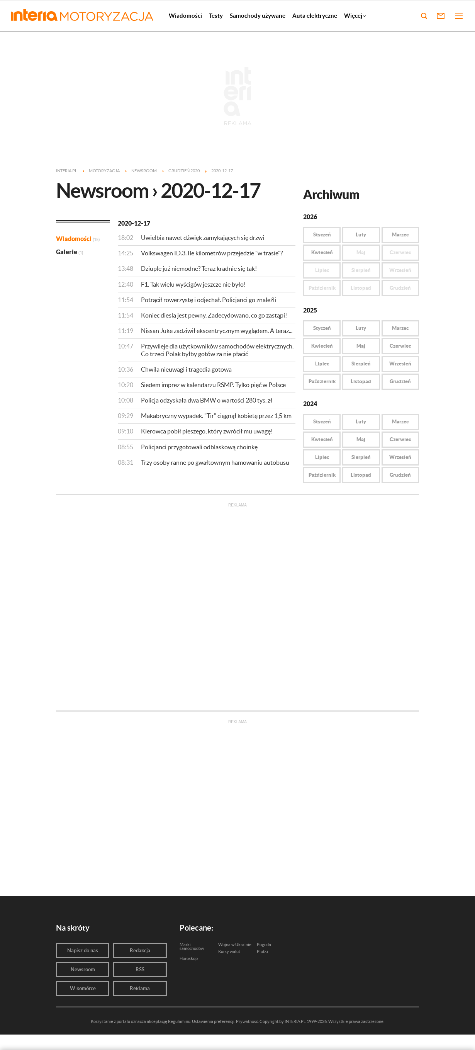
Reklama (140, 988)
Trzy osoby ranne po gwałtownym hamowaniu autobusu (215, 462)
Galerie (69, 251)
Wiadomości (185, 15)
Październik (322, 381)
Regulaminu (179, 1021)
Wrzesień (400, 364)
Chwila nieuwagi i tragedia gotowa (186, 369)
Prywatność (247, 1021)
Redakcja (140, 950)
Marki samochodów (192, 946)
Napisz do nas (82, 950)
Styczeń (322, 235)
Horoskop (189, 958)
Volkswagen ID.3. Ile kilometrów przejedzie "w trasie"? (212, 253)
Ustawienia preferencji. (213, 1021)
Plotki (262, 951)
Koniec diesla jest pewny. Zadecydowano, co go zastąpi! (214, 315)
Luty (361, 235)
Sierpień (361, 364)
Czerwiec (400, 346)
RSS (140, 969)
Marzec (400, 235)
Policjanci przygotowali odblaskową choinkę (199, 446)
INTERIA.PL (295, 1021)
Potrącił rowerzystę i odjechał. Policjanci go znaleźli (208, 299)
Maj (360, 346)
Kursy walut (229, 951)
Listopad (361, 381)
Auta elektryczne (314, 15)
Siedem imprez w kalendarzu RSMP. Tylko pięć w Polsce (213, 384)
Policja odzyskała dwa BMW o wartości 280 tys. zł (206, 400)
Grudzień (400, 381)
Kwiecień (322, 252)
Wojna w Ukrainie (234, 944)
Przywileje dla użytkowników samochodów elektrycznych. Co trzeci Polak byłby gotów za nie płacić (217, 350)
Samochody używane (257, 15)
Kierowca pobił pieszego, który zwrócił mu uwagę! (207, 431)
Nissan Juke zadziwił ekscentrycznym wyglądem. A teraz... (216, 330)
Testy (216, 15)
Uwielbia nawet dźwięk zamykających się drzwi (202, 237)
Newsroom (83, 969)
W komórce (83, 988)
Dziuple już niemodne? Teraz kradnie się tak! (199, 268)
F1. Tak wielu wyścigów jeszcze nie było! (193, 284)
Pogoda (264, 944)
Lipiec (322, 364)
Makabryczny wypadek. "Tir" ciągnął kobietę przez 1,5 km (216, 415)
